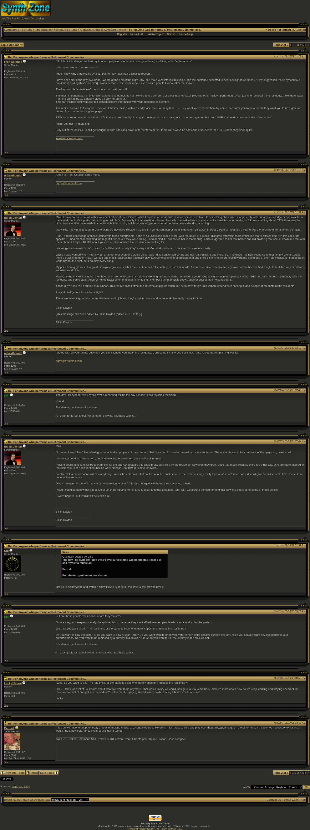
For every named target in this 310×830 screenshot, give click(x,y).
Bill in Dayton (13, 217)
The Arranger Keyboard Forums (56, 29)
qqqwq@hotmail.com (69, 183)
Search (171, 34)
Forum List (136, 34)
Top (6, 152)
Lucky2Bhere (13, 683)
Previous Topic (12, 772)
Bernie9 (9, 728)
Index (32, 772)
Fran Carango (13, 61)
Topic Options (12, 44)
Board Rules (12, 799)
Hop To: (246, 787)
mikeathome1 (13, 175)
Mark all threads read (36, 799)
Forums (27, 29)
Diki (21, 786)
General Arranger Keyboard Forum (103, 29)
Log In (301, 29)
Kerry (27, 786)
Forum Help (186, 34)
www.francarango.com (69, 138)
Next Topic (49, 772)
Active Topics (156, 34)
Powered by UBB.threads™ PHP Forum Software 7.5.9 (155, 828)
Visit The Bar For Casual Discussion (22, 18)
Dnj (6, 550)
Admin (15, 786)
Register (122, 34)
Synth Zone (11, 29)
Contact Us (273, 799)
